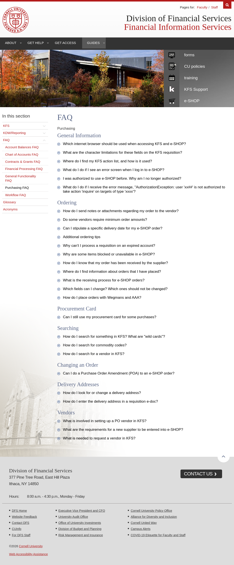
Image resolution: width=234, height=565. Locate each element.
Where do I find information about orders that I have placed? (112, 272)
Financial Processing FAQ (24, 169)
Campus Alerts (140, 529)
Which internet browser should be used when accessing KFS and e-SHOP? (124, 144)
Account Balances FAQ (22, 147)
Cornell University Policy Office (151, 510)
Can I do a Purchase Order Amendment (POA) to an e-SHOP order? (118, 373)
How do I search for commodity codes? (95, 345)
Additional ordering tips (81, 237)
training (191, 78)
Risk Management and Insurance (80, 535)
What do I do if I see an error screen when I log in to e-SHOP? (113, 170)
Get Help (36, 43)
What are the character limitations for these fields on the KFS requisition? (122, 152)
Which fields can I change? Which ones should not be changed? (115, 289)
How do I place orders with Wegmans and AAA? (102, 297)
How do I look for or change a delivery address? (102, 393)
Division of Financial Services (178, 18)
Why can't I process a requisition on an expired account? (109, 246)
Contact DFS (20, 523)
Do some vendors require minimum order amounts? (105, 220)
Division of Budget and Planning (79, 529)
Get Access (65, 43)
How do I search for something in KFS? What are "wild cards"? (114, 336)
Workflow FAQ (15, 195)
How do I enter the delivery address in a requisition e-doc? (110, 401)
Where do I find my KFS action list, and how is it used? (107, 161)
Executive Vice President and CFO (81, 510)
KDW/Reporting (14, 133)
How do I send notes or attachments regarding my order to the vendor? (121, 211)
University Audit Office (73, 516)
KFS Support (196, 89)
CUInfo (16, 529)
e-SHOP (192, 100)
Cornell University (31, 546)
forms (189, 55)
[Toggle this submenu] (44, 126)
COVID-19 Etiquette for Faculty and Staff (158, 535)
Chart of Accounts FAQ (21, 154)
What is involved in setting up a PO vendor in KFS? (104, 421)
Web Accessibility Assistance (28, 554)
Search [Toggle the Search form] (227, 5)
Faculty (202, 7)
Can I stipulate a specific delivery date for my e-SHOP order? (112, 228)
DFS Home (19, 510)
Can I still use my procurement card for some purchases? (109, 317)
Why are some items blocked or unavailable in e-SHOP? (109, 254)
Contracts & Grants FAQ (22, 161)
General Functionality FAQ (20, 178)
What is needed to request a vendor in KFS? (99, 438)
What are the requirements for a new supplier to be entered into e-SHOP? (123, 430)
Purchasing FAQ (17, 187)
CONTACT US (198, 473)
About (10, 43)
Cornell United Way (144, 523)
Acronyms (10, 209)
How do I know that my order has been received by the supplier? (115, 263)
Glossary (9, 202)
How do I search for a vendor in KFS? (93, 354)
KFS (6, 126)
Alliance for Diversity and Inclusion (154, 516)
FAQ (6, 140)
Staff (214, 7)
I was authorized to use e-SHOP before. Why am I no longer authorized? (122, 178)
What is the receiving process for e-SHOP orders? (104, 280)
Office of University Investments (79, 523)
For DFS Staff (21, 535)
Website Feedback (24, 516)
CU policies (194, 66)
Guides (93, 43)
